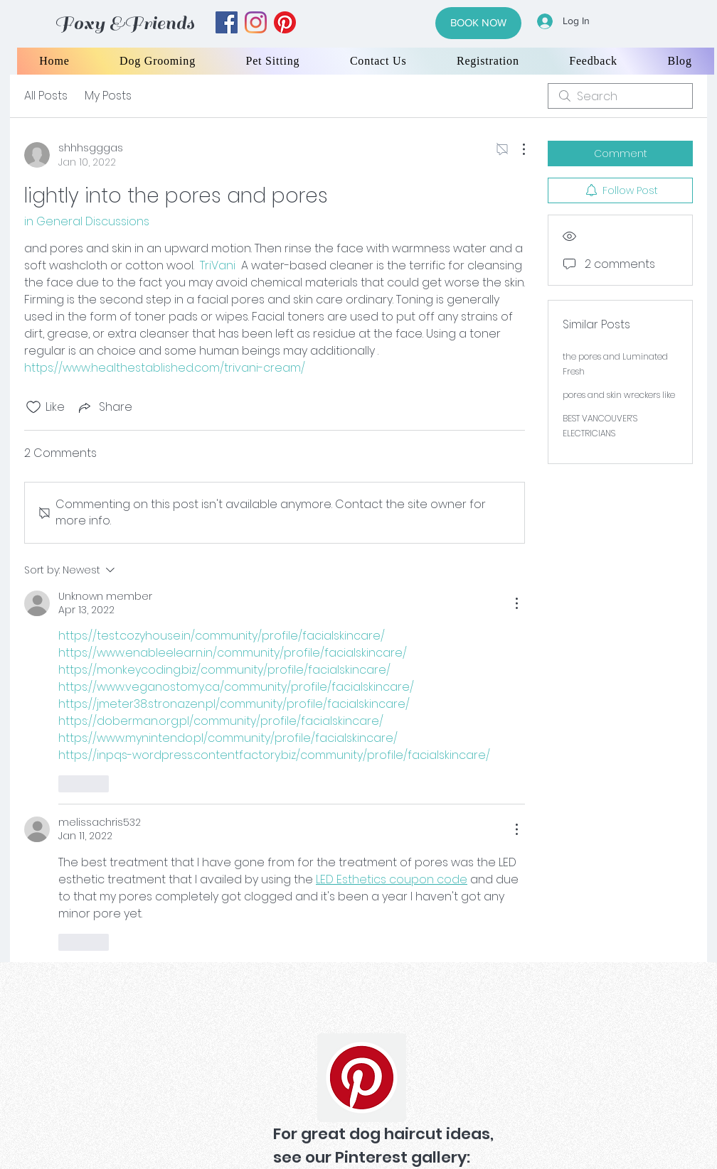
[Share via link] (104, 407)
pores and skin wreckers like (619, 395)
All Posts (46, 95)
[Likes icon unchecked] (33, 407)
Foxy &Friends (124, 23)
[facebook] (227, 22)
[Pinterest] (361, 1077)
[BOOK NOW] (478, 23)
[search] (620, 96)
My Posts (108, 95)
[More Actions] (516, 149)
